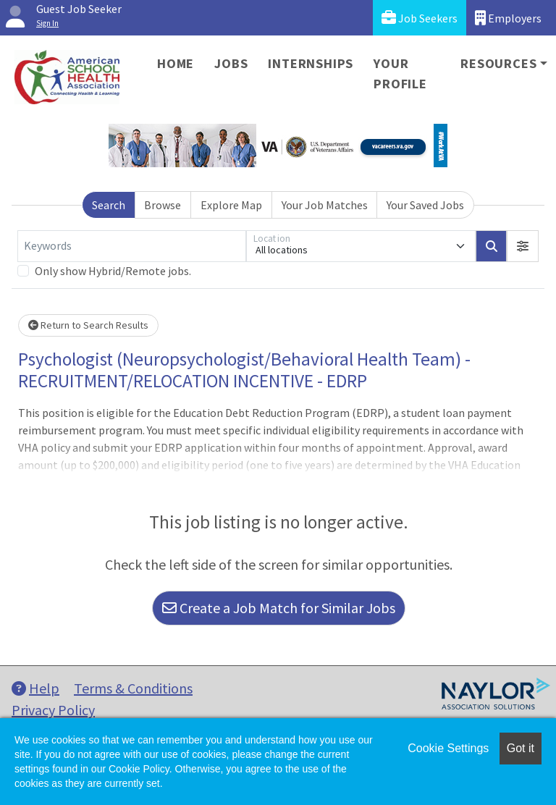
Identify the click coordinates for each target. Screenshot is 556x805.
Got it (520, 748)
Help (35, 688)
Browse (162, 205)
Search (108, 205)
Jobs (231, 63)
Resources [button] (498, 63)
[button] (523, 246)
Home (175, 63)
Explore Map (231, 205)
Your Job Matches (325, 205)
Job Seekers (420, 18)
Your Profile (400, 73)
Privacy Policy (53, 710)
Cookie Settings (448, 748)
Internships (310, 63)
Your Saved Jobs (425, 205)
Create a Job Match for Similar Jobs (278, 608)
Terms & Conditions (133, 688)
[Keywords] (131, 246)
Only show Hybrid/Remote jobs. (113, 271)
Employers (508, 18)
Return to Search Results (88, 325)
